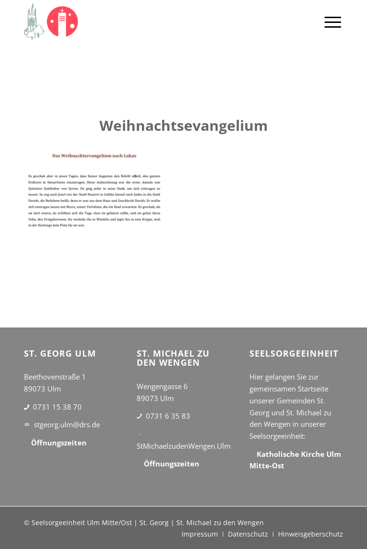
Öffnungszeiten (58, 442)
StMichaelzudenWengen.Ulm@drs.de (197, 446)
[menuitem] (333, 21)
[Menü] (333, 21)
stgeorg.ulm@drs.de (67, 424)
